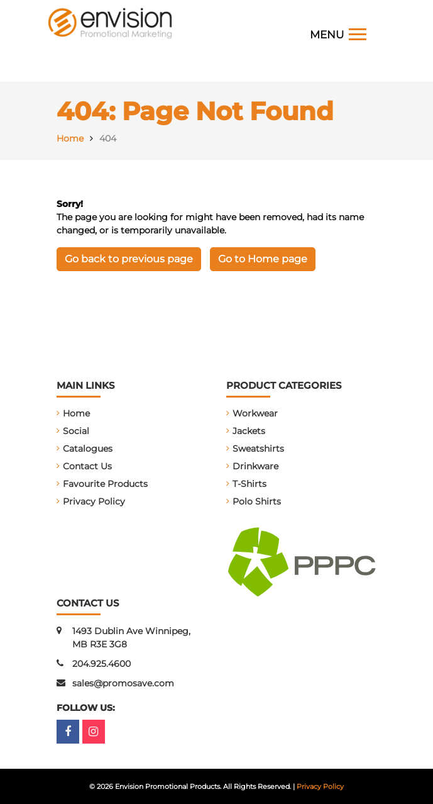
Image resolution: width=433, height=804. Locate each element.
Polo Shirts (257, 501)
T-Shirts (249, 483)
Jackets (249, 431)
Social (76, 431)
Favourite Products (105, 483)
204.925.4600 (101, 663)
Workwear (255, 413)
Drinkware (255, 466)
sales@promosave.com (123, 683)
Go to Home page (262, 259)
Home (76, 413)
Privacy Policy (94, 501)
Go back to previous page (129, 259)
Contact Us (87, 466)
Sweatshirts (258, 448)
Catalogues (87, 448)
